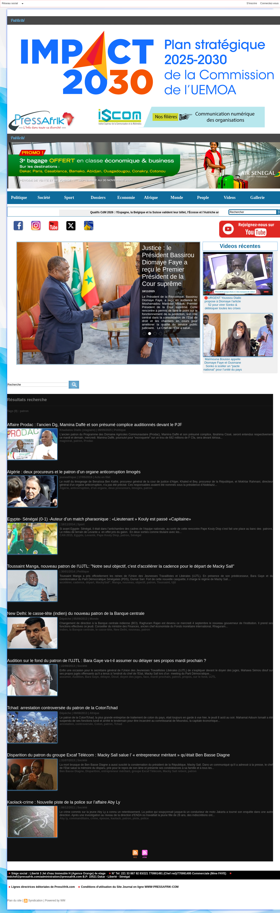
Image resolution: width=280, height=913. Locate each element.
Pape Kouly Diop (108, 535)
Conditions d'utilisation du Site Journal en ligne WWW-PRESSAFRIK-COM (128, 886)
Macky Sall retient (174, 771)
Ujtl (173, 582)
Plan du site (14, 900)
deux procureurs (119, 488)
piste (135, 818)
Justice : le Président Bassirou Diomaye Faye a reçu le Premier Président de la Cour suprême (168, 265)
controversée (84, 724)
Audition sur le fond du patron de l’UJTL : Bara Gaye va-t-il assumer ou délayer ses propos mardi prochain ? (106, 660)
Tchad (118, 724)
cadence (78, 582)
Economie (126, 197)
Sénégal (136, 535)
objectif (140, 582)
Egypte (78, 535)
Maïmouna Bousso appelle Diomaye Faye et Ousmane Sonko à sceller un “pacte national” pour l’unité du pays (222, 364)
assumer (65, 676)
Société (44, 197)
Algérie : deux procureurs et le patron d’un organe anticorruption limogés (74, 472)
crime (94, 818)
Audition (77, 676)
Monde (177, 197)
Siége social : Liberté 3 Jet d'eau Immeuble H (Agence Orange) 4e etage (57, 873)
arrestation (67, 724)
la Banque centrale (81, 629)
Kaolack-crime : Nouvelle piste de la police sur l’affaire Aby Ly (63, 802)
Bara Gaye (92, 676)
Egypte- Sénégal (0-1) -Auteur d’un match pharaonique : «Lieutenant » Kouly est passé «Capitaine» (99, 519)
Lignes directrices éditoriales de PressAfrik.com (42, 886)
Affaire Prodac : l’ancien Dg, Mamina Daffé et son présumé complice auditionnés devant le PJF (94, 424)
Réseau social (10, 3)
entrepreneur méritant (115, 771)
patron (78, 441)
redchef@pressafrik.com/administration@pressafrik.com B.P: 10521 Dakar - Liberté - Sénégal (119, 875)
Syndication (35, 900)
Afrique (151, 197)
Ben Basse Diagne (72, 771)
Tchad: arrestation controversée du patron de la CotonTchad (62, 708)
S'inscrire (252, 3)
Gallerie (257, 197)
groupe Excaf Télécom (146, 771)
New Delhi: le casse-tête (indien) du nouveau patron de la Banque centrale (76, 613)
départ (90, 582)
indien (64, 629)
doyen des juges (131, 676)
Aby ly (64, 818)
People (203, 197)
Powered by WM (55, 900)
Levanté (90, 535)
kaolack (116, 818)
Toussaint (163, 582)
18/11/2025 (148, 291)
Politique (19, 197)
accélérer (66, 582)
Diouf (115, 676)
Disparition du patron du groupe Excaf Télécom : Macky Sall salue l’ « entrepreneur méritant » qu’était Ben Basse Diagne (118, 755)
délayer (105, 676)
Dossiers (98, 197)
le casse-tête (103, 629)
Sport (69, 197)
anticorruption (80, 488)
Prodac (88, 441)
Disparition (92, 771)
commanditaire (79, 818)
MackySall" (103, 582)
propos (187, 676)
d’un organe (99, 488)
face (146, 676)
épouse (104, 818)
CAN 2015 (66, 535)
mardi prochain (161, 676)
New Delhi (120, 629)
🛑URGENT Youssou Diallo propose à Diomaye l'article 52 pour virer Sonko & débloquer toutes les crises (222, 303)
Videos (230, 197)
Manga (116, 582)
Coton (98, 724)
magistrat (66, 441)
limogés (137, 488)
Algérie (64, 488)
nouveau (128, 582)
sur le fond (200, 676)
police (145, 818)
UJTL (212, 676)
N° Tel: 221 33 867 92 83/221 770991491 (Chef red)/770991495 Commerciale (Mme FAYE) (168, 873)
